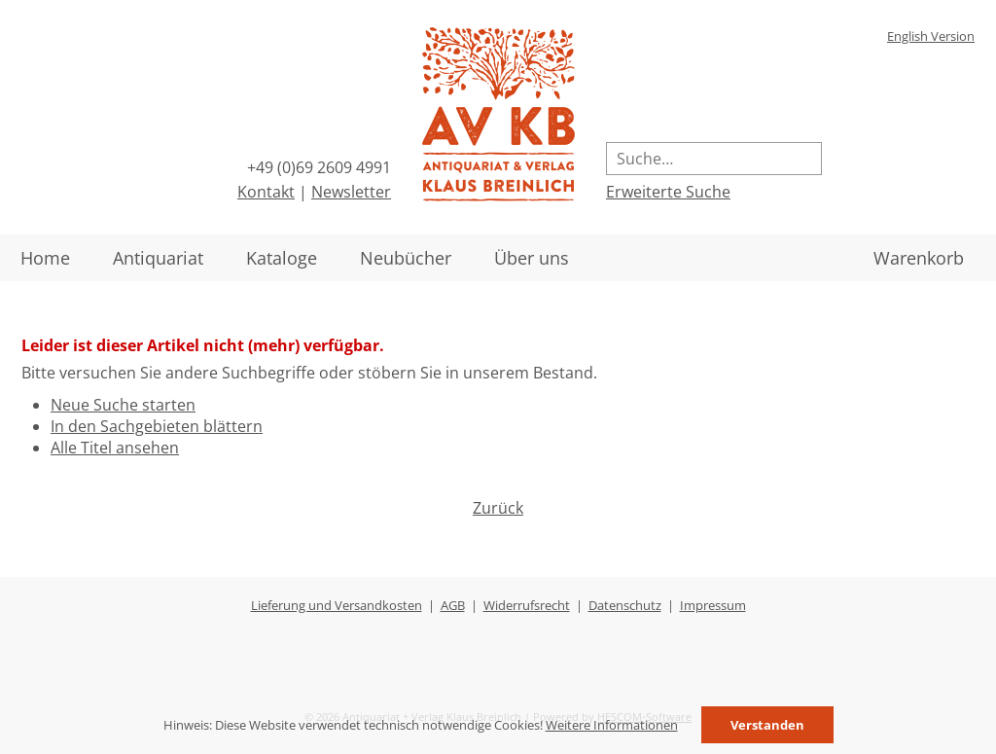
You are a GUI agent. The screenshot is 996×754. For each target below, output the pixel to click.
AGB (453, 605)
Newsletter (351, 191)
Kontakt (266, 191)
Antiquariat (158, 257)
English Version (931, 36)
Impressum (713, 605)
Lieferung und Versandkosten (336, 605)
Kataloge (281, 257)
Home (45, 257)
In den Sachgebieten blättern (157, 426)
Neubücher (405, 257)
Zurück (498, 508)
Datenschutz (624, 605)
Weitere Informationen (612, 725)
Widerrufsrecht (526, 605)
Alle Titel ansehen (115, 447)
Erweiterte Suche (668, 191)
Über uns (531, 257)
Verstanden (767, 725)
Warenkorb (918, 257)
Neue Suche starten (123, 404)
